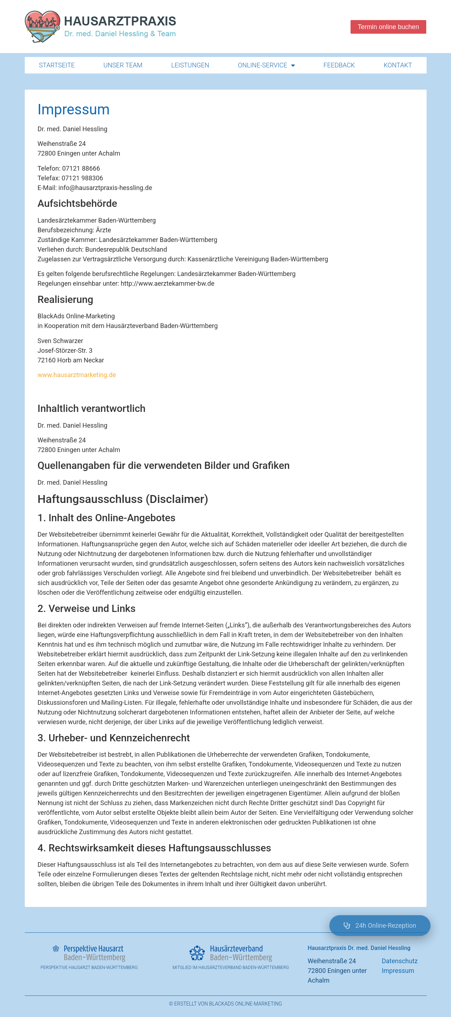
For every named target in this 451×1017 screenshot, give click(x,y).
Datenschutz (400, 961)
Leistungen (190, 65)
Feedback (339, 65)
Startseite (57, 65)
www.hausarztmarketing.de (77, 375)
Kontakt (398, 65)
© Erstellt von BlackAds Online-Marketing (225, 1004)
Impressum (398, 970)
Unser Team (122, 65)
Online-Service (266, 65)
